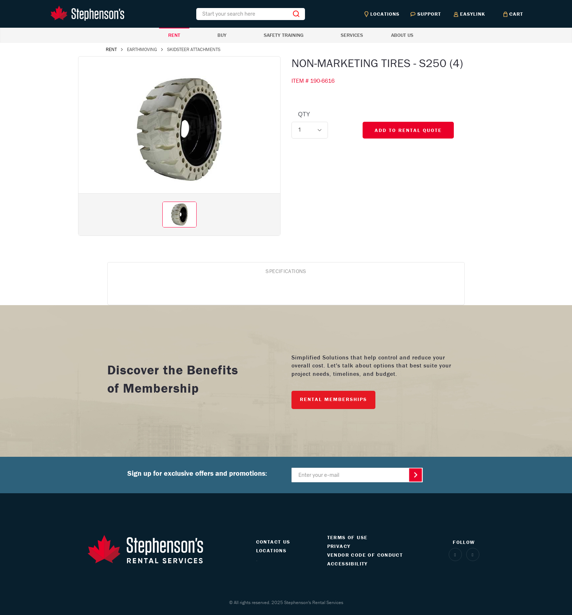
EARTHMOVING (142, 49)
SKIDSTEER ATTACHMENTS (193, 49)
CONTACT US (273, 541)
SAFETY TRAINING (284, 35)
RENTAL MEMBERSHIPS (333, 399)
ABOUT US (402, 35)
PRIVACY (339, 546)
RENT (174, 35)
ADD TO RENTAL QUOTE (408, 130)
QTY (304, 114)
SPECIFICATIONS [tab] (286, 271)
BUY (222, 35)
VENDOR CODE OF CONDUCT (365, 555)
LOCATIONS (271, 550)
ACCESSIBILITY (347, 563)
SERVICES (352, 35)
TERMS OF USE (347, 537)
